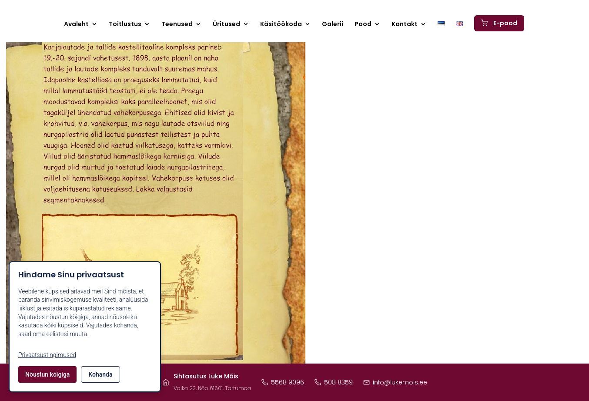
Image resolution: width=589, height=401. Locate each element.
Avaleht (76, 24)
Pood (363, 24)
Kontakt (405, 24)
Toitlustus (125, 24)
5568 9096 (282, 382)
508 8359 (334, 382)
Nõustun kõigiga (47, 374)
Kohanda (100, 374)
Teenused (177, 24)
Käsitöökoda (281, 24)
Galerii (332, 24)
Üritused (226, 24)
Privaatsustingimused (47, 354)
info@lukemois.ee (395, 382)
